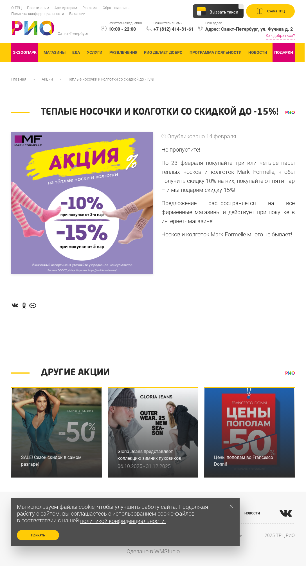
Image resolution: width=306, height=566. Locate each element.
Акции (47, 79)
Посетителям (38, 8)
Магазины (55, 52)
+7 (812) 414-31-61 (174, 29)
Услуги (94, 52)
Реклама (89, 8)
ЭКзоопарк (25, 52)
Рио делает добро (163, 52)
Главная (18, 79)
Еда (76, 52)
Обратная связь (116, 8)
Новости (257, 52)
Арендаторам (66, 8)
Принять (38, 535)
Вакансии (77, 14)
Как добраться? (280, 35)
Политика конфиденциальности (37, 14)
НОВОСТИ (252, 513)
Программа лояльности (216, 52)
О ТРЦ (16, 8)
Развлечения (123, 52)
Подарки (283, 52)
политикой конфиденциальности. (123, 521)
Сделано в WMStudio (153, 551)
